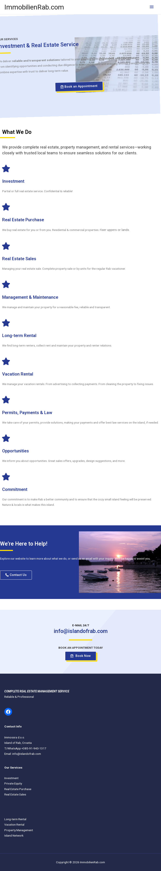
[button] (64, 85)
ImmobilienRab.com (34, 7)
